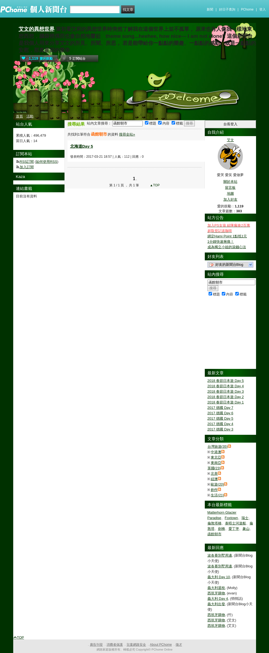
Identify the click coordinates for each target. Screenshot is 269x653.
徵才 (179, 645)
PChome (247, 9)
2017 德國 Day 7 (220, 408)
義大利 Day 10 (218, 577)
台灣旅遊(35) (217, 447)
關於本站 (230, 182)
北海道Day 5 (81, 146)
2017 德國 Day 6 (220, 413)
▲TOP (154, 185)
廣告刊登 (96, 645)
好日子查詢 (227, 9)
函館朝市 (214, 534)
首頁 (19, 116)
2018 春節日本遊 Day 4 (225, 386)
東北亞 (216, 457)
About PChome (161, 645)
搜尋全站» (127, 134)
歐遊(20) (217, 484)
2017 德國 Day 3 (220, 429)
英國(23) (214, 468)
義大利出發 (216, 604)
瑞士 (244, 518)
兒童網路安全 (136, 645)
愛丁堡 (234, 529)
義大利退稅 (216, 588)
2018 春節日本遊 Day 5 (225, 381)
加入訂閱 (27, 167)
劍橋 (221, 529)
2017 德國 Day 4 (220, 424)
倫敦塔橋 (214, 523)
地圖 (230, 193)
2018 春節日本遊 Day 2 (225, 397)
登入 (262, 9)
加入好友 (230, 199)
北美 (214, 474)
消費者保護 (115, 645)
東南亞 (216, 463)
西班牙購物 (216, 593)
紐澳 (214, 479)
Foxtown (231, 518)
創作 (214, 490)
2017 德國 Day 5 (220, 418)
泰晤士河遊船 (235, 523)
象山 (246, 529)
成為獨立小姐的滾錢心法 (226, 247)
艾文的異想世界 (37, 29)
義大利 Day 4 (217, 599)
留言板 (230, 188)
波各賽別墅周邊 (219, 555)
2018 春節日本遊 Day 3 (225, 391)
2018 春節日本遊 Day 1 (225, 402)
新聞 (210, 9)
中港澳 (216, 452)
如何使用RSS (46, 162)
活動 (29, 116)
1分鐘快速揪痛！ (220, 242)
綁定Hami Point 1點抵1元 (227, 236)
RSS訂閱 (27, 162)
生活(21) (217, 495)
